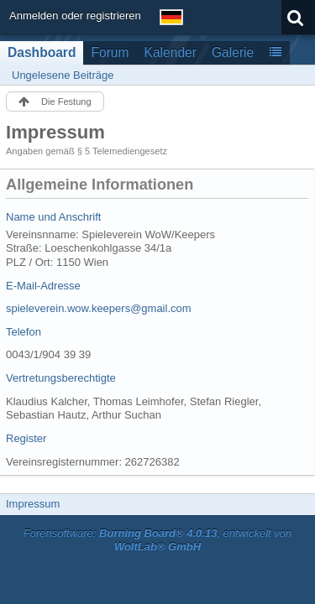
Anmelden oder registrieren (75, 15)
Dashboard (42, 52)
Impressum (33, 503)
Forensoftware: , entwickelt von (158, 540)
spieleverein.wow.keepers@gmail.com (99, 308)
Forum (110, 52)
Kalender (170, 52)
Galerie (233, 52)
